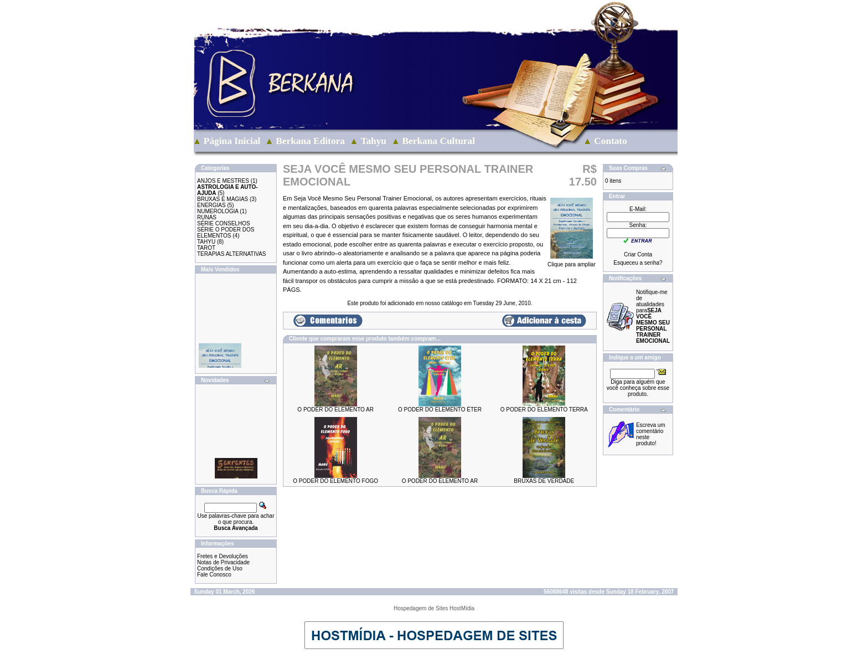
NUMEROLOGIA (217, 211)
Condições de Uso (219, 568)
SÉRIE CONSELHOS (223, 223)
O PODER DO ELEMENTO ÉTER (440, 409)
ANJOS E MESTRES (223, 181)
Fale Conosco (214, 575)
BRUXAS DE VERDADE (544, 481)
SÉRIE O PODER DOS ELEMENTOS (225, 232)
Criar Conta (638, 254)
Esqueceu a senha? (637, 263)
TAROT (206, 248)
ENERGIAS (211, 205)
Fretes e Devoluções (222, 556)
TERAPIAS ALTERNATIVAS (231, 254)
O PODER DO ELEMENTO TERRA (544, 409)
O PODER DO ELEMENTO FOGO (335, 481)
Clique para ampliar (571, 261)
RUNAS (206, 217)
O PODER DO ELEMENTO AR (335, 409)
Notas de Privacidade (223, 562)
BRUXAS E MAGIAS (222, 199)
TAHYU (206, 242)
